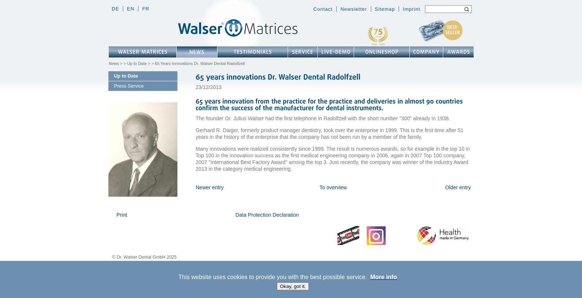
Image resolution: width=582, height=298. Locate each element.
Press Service (129, 86)
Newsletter (353, 9)
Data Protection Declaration (267, 215)
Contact (323, 9)
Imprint (411, 9)
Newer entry (209, 187)
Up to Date (137, 63)
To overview (333, 187)
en (130, 9)
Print (122, 215)
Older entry (458, 187)
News (114, 63)
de (115, 9)
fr (145, 9)
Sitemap (385, 9)
